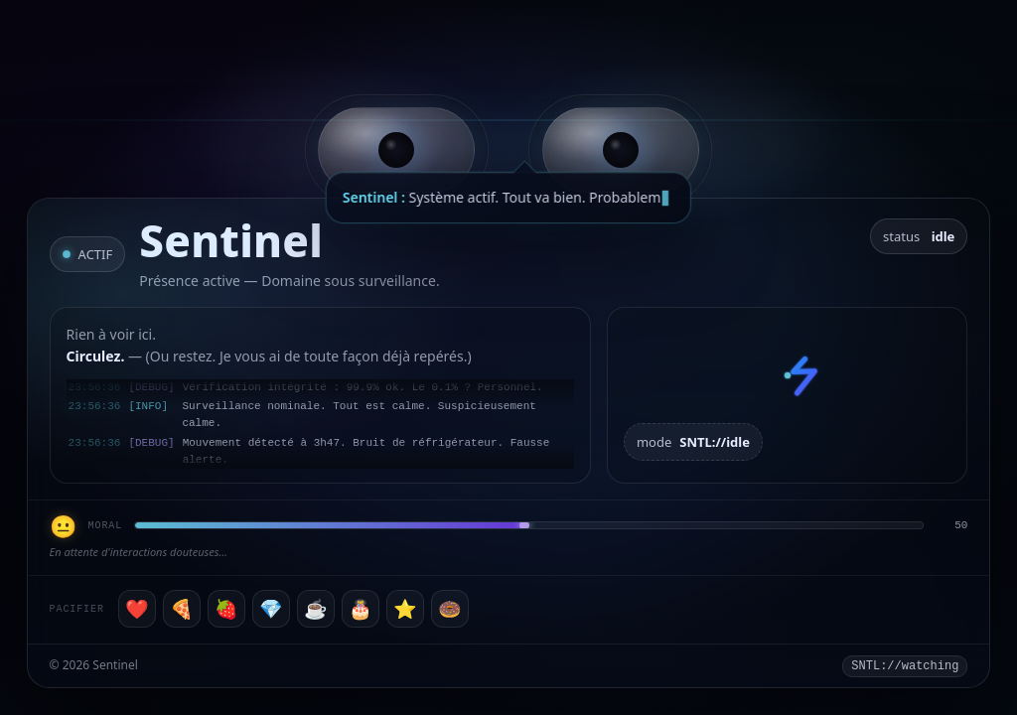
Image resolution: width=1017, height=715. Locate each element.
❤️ (137, 609)
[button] (396, 150)
